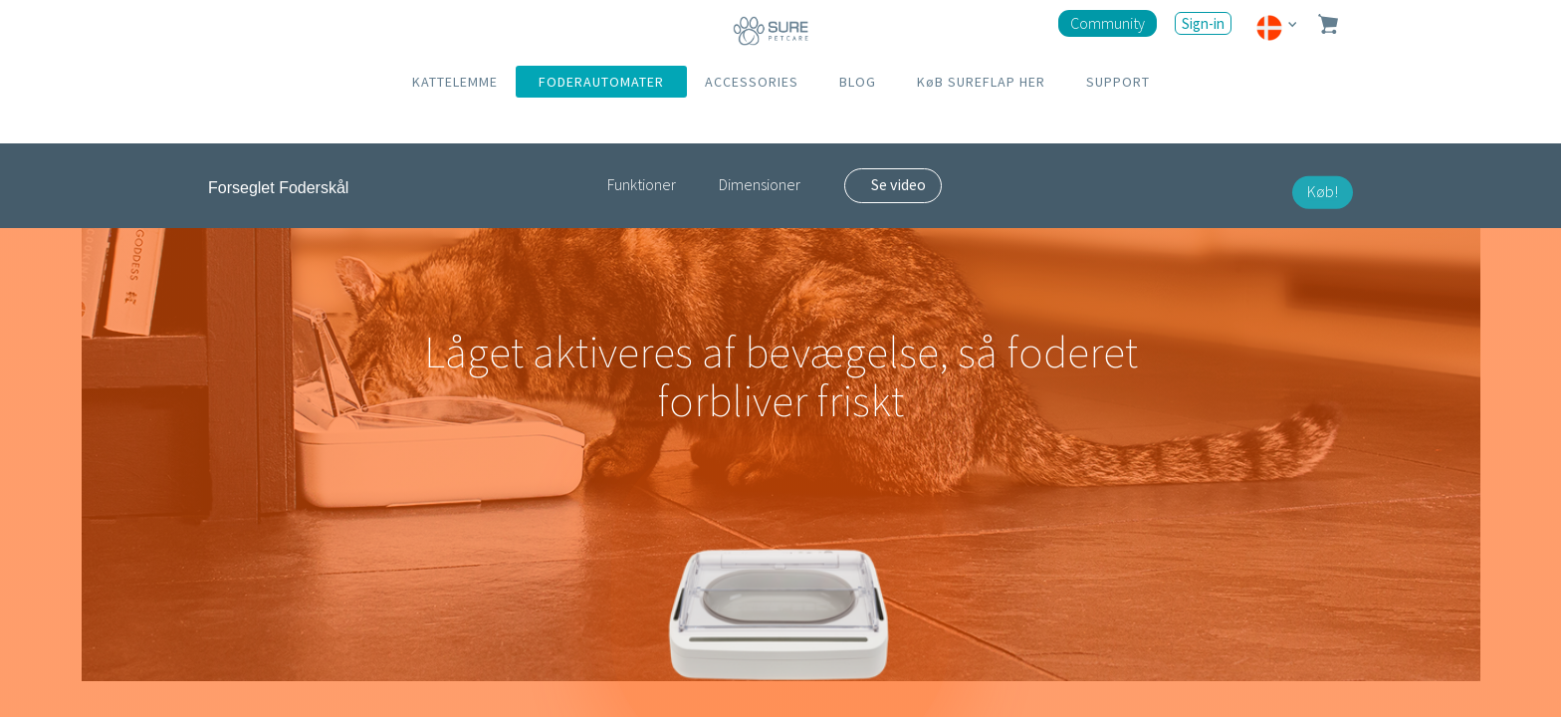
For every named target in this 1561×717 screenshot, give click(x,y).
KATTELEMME (455, 82)
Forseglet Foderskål (278, 187)
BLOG (857, 82)
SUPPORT (1118, 82)
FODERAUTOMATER (601, 82)
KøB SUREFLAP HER (981, 82)
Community (1107, 23)
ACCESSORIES (751, 82)
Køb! (1322, 191)
